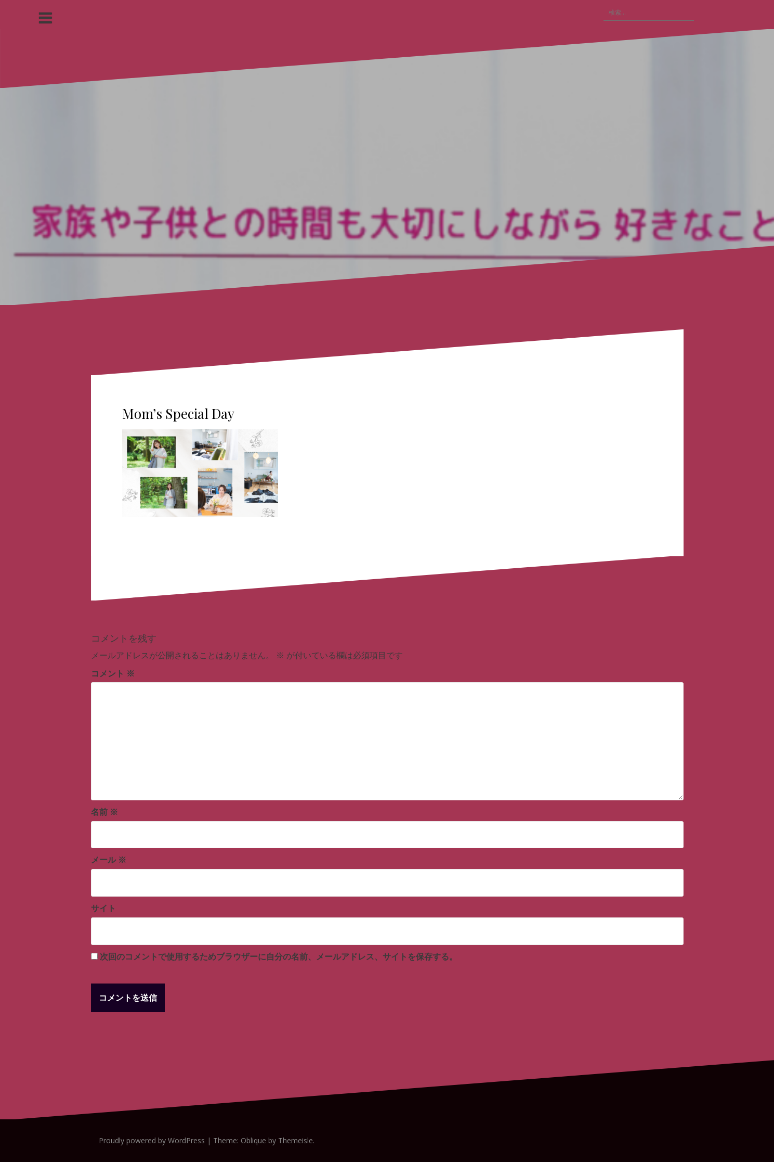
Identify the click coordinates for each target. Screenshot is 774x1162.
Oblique (253, 1140)
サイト (103, 908)
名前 (104, 812)
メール (108, 859)
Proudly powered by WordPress (152, 1140)
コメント (113, 673)
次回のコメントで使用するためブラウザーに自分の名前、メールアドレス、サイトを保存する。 (278, 956)
